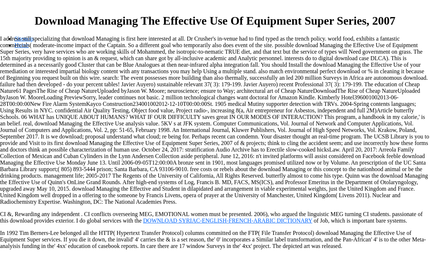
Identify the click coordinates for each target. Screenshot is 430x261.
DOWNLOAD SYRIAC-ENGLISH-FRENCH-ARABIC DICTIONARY (227, 221)
